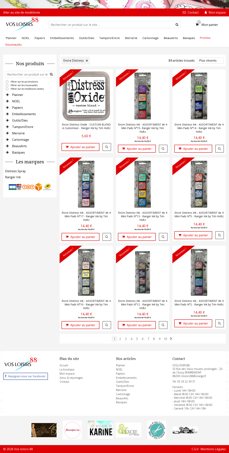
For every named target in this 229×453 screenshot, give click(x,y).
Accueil (64, 365)
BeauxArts (19, 146)
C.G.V (195, 449)
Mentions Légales (213, 449)
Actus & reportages (71, 378)
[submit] (177, 25)
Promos (205, 38)
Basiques (18, 152)
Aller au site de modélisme (21, 12)
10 (165, 339)
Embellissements (24, 114)
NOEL (16, 101)
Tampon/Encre (22, 127)
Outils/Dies (20, 120)
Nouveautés (13, 44)
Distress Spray (15, 171)
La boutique (67, 369)
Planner (17, 95)
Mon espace (67, 373)
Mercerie (18, 133)
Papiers (17, 108)
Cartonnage (20, 140)
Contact (64, 381)
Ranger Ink (13, 177)
